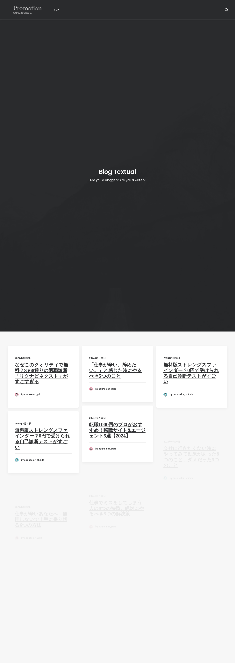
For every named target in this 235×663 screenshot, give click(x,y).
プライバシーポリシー (23, 634)
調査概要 (14, 639)
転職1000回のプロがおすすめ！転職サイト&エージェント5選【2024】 (117, 203)
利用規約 (14, 628)
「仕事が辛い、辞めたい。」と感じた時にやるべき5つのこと (115, 129)
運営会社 (14, 623)
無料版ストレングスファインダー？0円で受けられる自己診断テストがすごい (191, 135)
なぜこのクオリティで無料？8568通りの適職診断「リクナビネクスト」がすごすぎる (41, 132)
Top (47, 9)
